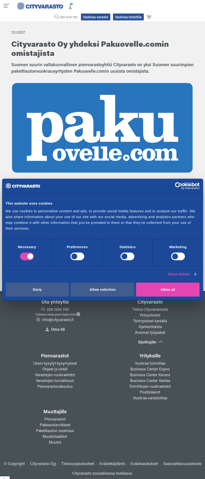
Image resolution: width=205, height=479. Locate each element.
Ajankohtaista (150, 316)
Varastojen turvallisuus (55, 370)
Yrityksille (150, 346)
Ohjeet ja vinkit (54, 359)
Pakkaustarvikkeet (55, 415)
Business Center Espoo (150, 359)
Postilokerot (150, 382)
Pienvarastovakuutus (55, 376)
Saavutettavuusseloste (182, 453)
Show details (179, 274)
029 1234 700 (109, 6)
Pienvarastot (55, 346)
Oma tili (55, 319)
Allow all (167, 289)
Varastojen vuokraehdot (55, 365)
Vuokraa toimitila (169, 5)
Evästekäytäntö (112, 453)
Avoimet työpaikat (150, 322)
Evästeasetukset (144, 453)
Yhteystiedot (149, 305)
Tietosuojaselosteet (77, 453)
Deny (37, 289)
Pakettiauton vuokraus (55, 420)
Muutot (55, 432)
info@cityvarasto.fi (55, 309)
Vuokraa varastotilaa (150, 388)
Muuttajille (55, 402)
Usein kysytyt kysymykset (55, 353)
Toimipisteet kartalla (150, 311)
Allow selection (102, 289)
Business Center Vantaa (150, 370)
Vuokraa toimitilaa (150, 353)
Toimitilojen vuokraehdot (150, 376)
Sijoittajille (150, 332)
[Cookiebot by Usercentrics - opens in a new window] (178, 185)
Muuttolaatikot (55, 426)
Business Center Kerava (150, 365)
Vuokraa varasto (136, 5)
